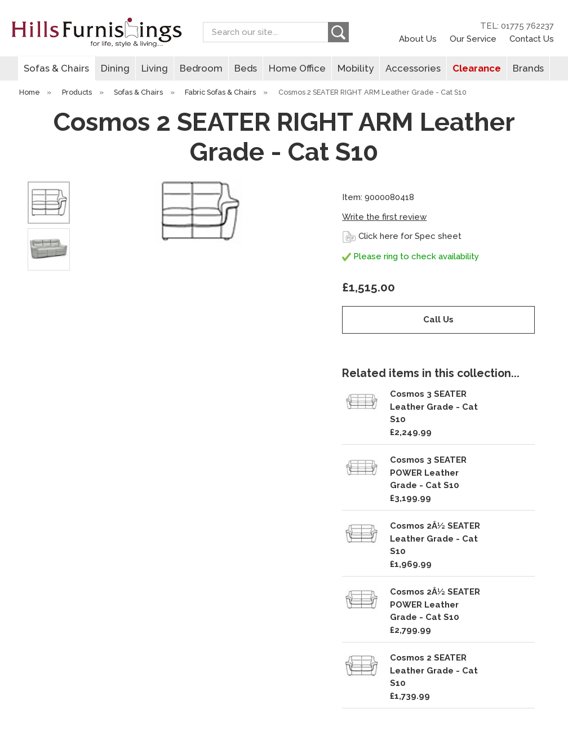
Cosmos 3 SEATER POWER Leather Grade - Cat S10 (428, 472)
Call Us (438, 319)
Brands (528, 68)
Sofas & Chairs (56, 68)
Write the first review (384, 217)
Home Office (297, 68)
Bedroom (201, 68)
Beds (245, 68)
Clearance (476, 68)
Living (154, 68)
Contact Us (531, 38)
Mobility (356, 68)
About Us (418, 38)
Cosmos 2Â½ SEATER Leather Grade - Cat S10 (435, 538)
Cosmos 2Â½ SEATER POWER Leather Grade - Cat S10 (435, 604)
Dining (115, 68)
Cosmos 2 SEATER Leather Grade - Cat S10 (434, 670)
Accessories (413, 68)
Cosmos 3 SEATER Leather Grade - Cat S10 (434, 406)
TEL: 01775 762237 (517, 26)
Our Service (473, 38)
